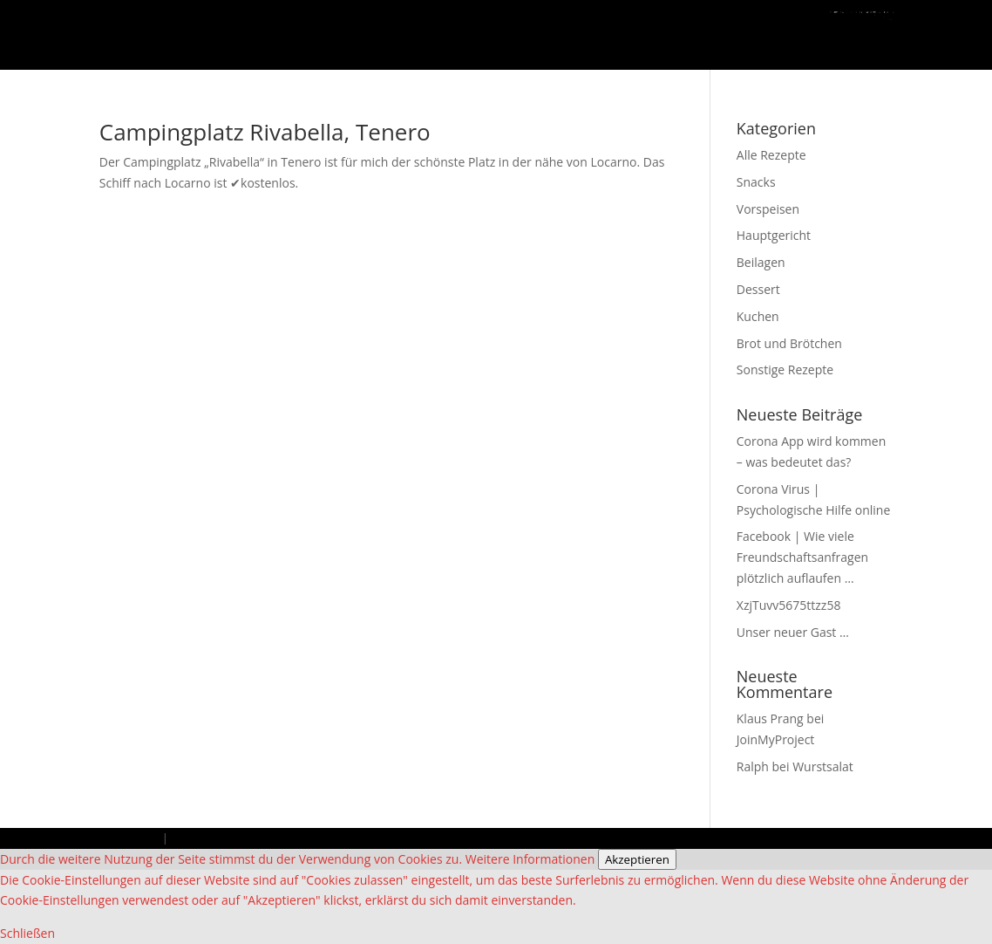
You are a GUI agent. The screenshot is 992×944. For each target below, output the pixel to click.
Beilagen (761, 262)
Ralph (753, 766)
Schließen (27, 933)
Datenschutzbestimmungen (243, 837)
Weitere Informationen (530, 859)
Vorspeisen (768, 209)
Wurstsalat (822, 766)
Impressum (129, 837)
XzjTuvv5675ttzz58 (789, 605)
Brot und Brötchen (789, 343)
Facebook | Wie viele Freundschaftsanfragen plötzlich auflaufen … (802, 557)
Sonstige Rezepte (785, 369)
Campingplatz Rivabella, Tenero (265, 131)
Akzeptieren (637, 859)
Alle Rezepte (771, 155)
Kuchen (758, 316)
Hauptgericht (774, 235)
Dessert (758, 289)
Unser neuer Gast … (793, 632)
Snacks (756, 182)
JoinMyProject (776, 739)
